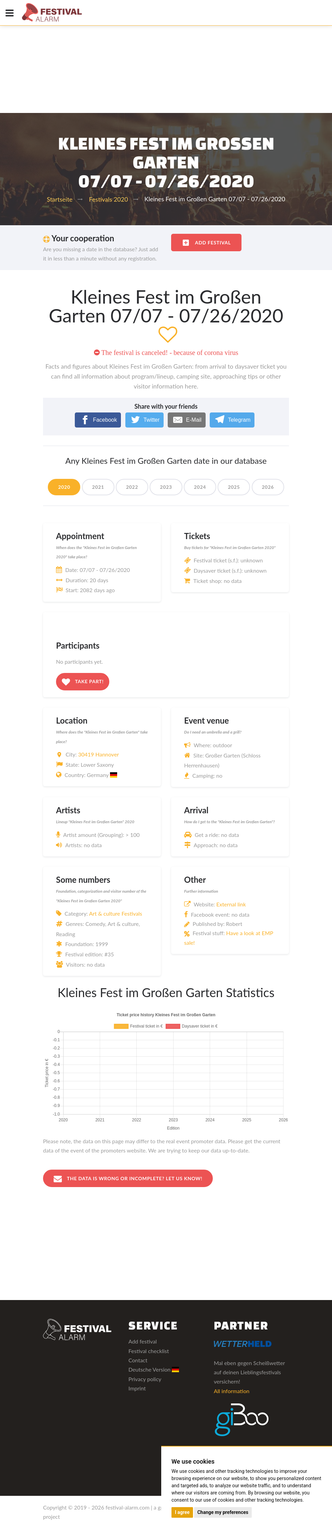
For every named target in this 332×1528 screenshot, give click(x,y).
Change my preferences (222, 1512)
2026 (268, 487)
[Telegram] (232, 419)
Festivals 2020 (108, 199)
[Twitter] (144, 419)
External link (231, 904)
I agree (182, 1512)
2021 (98, 487)
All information (231, 1391)
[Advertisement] (166, 51)
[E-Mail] (187, 419)
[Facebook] (98, 419)
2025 (234, 487)
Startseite (59, 199)
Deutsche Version (153, 1369)
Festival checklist (148, 1351)
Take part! (82, 682)
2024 (200, 487)
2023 (166, 487)
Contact (137, 1360)
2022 (132, 487)
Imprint (137, 1388)
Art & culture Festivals (115, 913)
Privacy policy (144, 1379)
